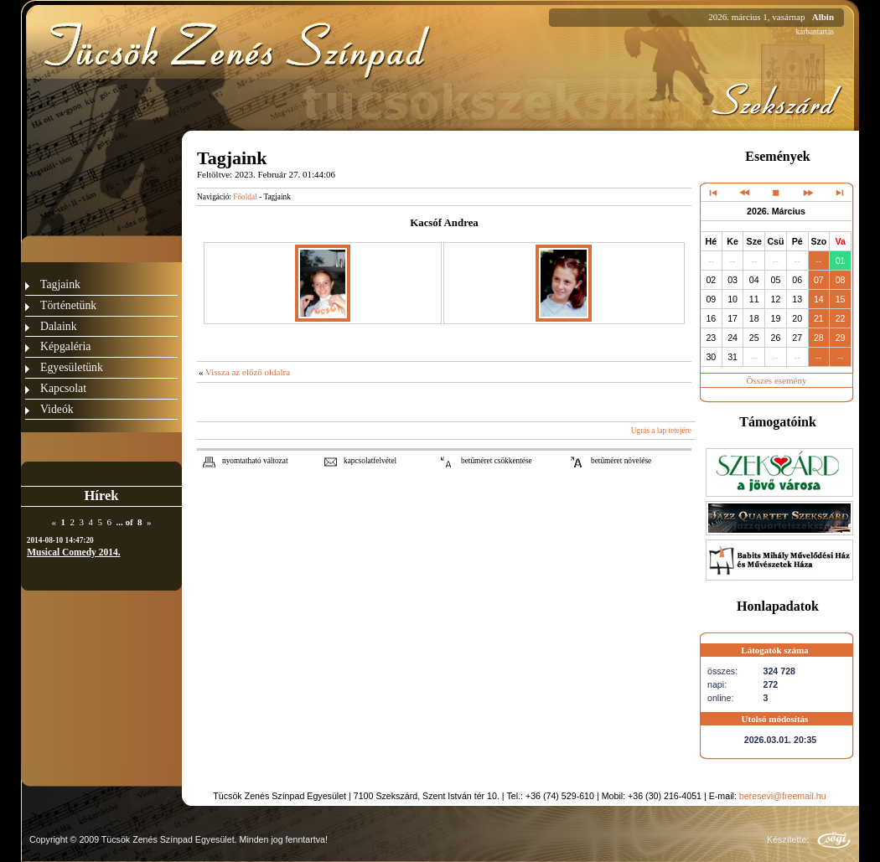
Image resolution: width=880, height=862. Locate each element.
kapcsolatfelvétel (370, 461)
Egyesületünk (71, 367)
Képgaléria (65, 346)
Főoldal (245, 197)
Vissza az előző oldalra (247, 372)
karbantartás (814, 32)
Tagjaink (60, 284)
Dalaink (58, 326)
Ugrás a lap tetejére (661, 430)
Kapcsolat (63, 388)
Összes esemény (777, 380)
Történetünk (68, 305)
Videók (57, 409)
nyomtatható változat (255, 461)
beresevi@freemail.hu (782, 796)
